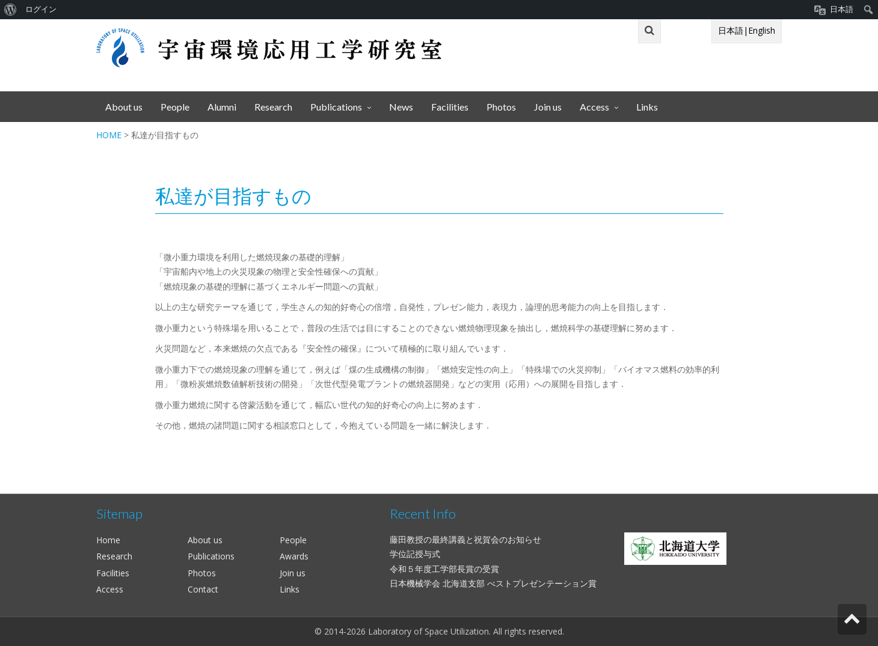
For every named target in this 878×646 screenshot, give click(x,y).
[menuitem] (10, 9)
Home (108, 540)
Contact (203, 589)
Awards (294, 556)
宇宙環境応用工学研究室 (268, 47)
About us (124, 106)
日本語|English (746, 30)
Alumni (221, 106)
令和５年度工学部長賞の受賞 (444, 568)
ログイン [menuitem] (41, 9)
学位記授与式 (415, 553)
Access (594, 106)
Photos (501, 106)
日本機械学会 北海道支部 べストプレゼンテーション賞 (493, 583)
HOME (108, 135)
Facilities (449, 106)
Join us (548, 106)
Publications (336, 106)
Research (273, 106)
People (175, 106)
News (401, 106)
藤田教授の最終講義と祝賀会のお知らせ (465, 539)
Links (647, 106)
